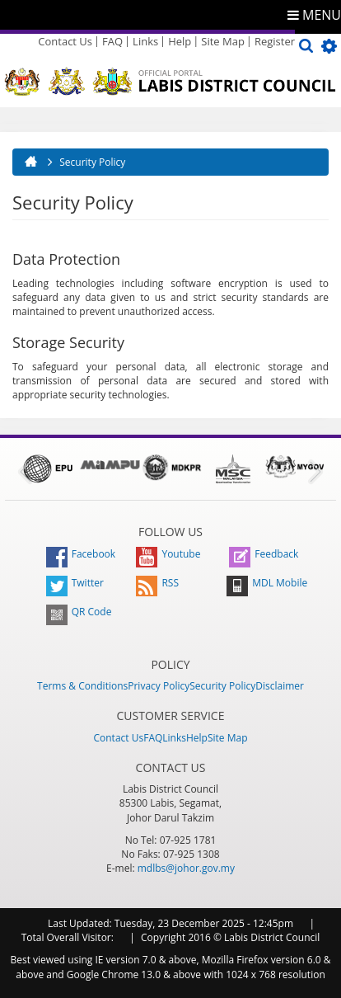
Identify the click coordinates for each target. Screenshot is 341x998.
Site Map (223, 41)
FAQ (112, 41)
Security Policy (222, 686)
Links (145, 41)
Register (275, 41)
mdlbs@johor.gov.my (186, 868)
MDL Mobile (267, 583)
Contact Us (65, 41)
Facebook (80, 554)
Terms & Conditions (82, 686)
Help (179, 41)
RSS (157, 583)
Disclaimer (279, 686)
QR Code (79, 612)
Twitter (75, 583)
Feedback (263, 554)
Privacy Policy (158, 686)
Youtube (168, 554)
